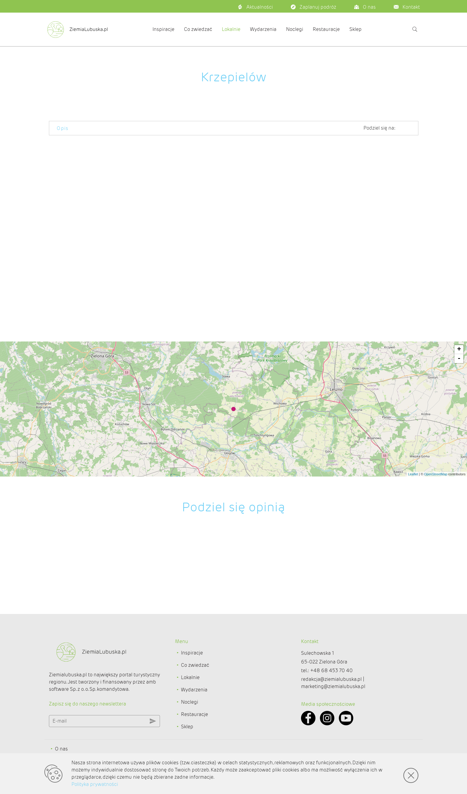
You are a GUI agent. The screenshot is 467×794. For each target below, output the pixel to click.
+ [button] (459, 349)
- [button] (459, 358)
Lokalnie (231, 29)
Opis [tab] (63, 128)
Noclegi (294, 29)
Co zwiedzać (198, 29)
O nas (61, 749)
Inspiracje (163, 29)
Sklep (355, 29)
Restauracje (326, 29)
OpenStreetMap (435, 474)
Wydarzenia (263, 29)
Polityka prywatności (94, 784)
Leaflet (413, 474)
